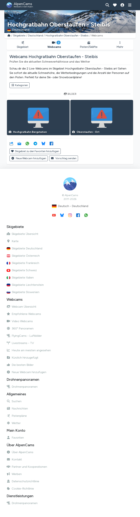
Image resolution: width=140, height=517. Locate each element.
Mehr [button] (119, 45)
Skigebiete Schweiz (22, 270)
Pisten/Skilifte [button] (88, 45)
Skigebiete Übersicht (22, 234)
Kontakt (14, 459)
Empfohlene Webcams (24, 314)
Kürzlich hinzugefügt (22, 357)
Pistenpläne (17, 415)
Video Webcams (20, 321)
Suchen (14, 401)
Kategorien (19, 85)
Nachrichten (17, 408)
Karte (13, 241)
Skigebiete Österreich (23, 255)
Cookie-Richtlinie (20, 488)
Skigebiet (22, 45)
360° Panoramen (20, 328)
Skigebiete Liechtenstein (25, 285)
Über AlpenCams (20, 452)
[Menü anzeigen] (129, 5)
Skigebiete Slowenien (23, 292)
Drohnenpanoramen (22, 386)
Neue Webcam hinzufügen (28, 158)
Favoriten (15, 437)
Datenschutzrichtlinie (23, 481)
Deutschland (35, 35)
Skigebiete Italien (20, 277)
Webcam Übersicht (21, 306)
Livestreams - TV (20, 343)
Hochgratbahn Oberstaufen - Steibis (67, 35)
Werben (14, 474)
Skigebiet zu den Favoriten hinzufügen (35, 151)
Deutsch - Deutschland (70, 206)
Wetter (14, 423)
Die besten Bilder (20, 365)
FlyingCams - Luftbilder (24, 335)
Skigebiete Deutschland (24, 248)
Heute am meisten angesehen (29, 350)
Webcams (54, 45)
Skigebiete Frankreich (23, 263)
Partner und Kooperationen (27, 466)
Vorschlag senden (64, 158)
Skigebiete (19, 35)
